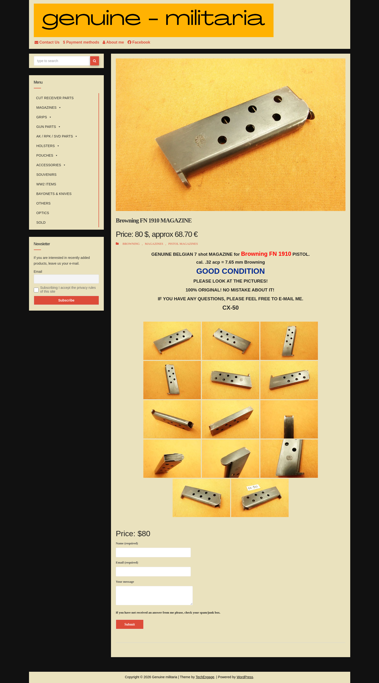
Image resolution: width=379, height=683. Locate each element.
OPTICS (42, 213)
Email (38, 271)
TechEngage (205, 677)
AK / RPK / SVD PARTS (57, 136)
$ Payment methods (81, 42)
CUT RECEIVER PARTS (55, 98)
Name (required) (153, 548)
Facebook (139, 42)
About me (114, 42)
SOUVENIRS (46, 174)
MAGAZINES (48, 107)
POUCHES (47, 155)
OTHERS (43, 203)
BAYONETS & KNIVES (54, 194)
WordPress (245, 677)
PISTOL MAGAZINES (183, 243)
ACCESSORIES (51, 165)
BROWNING (131, 243)
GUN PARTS (48, 127)
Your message (154, 592)
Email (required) (153, 568)
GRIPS (44, 117)
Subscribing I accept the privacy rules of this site (68, 289)
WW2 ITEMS (46, 184)
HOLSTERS (48, 146)
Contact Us (48, 42)
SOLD (41, 222)
